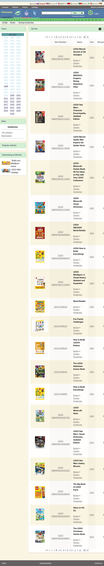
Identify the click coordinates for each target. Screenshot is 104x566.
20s (6, 22)
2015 (12, 102)
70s (86, 19)
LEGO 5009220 (60, 307)
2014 (6, 102)
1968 (18, 53)
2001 (18, 86)
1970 (12, 56)
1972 (6, 59)
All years (12, 34)
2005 (6, 92)
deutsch (97, 4)
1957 (6, 44)
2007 (18, 92)
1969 (6, 56)
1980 (18, 65)
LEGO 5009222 (60, 326)
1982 (12, 68)
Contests (5, 7)
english (44, 4)
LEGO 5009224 (60, 348)
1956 (18, 41)
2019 (18, 104)
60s (82, 19)
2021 (12, 108)
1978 (6, 65)
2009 (12, 95)
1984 (6, 71)
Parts (35, 13)
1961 (12, 47)
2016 (18, 102)
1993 (6, 80)
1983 (18, 68)
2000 (12, 86)
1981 (6, 68)
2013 (18, 98)
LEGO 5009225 (60, 372)
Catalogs (35, 7)
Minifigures (26, 13)
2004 (18, 89)
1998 (18, 83)
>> (80, 37)
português (77, 4)
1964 (12, 50)
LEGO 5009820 (60, 394)
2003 (12, 89)
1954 (6, 41)
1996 (6, 83)
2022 (18, 108)
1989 (18, 74)
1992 (18, 77)
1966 (6, 53)
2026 (12, 114)
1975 (6, 62)
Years (4, 29)
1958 (12, 44)
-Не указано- (7, 132)
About (4, 563)
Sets (17, 13)
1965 (18, 50)
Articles (25, 7)
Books (76, 60)
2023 (6, 111)
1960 (6, 47)
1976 (12, 62)
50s (78, 19)
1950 (12, 37)
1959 (18, 44)
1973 (12, 59)
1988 (12, 74)
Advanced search (78, 16)
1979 (12, 65)
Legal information (45, 563)
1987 (6, 74)
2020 (6, 108)
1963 (6, 50)
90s (93, 19)
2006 (12, 92)
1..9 (6, 19)
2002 (6, 89)
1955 (12, 41)
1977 (18, 62)
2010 (18, 95)
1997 (12, 83)
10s (100, 19)
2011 (6, 98)
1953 (18, 37)
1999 (6, 86)
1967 (12, 53)
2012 (12, 98)
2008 (6, 95)
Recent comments (97, 7)
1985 (12, 71)
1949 (6, 37)
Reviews (15, 7)
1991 (12, 77)
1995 (18, 80)
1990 (6, 77)
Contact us (98, 563)
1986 (18, 71)
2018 (12, 104)
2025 (18, 111)
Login (96, 13)
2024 (12, 111)
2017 (6, 104)
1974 (18, 59)
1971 (18, 56)
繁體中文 (65, 4)
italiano (87, 4)
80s (89, 19)
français (54, 4)
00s (96, 19)
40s (75, 19)
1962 (18, 47)
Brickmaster (7, 136)
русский (35, 4)
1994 (12, 80)
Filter (3, 121)
